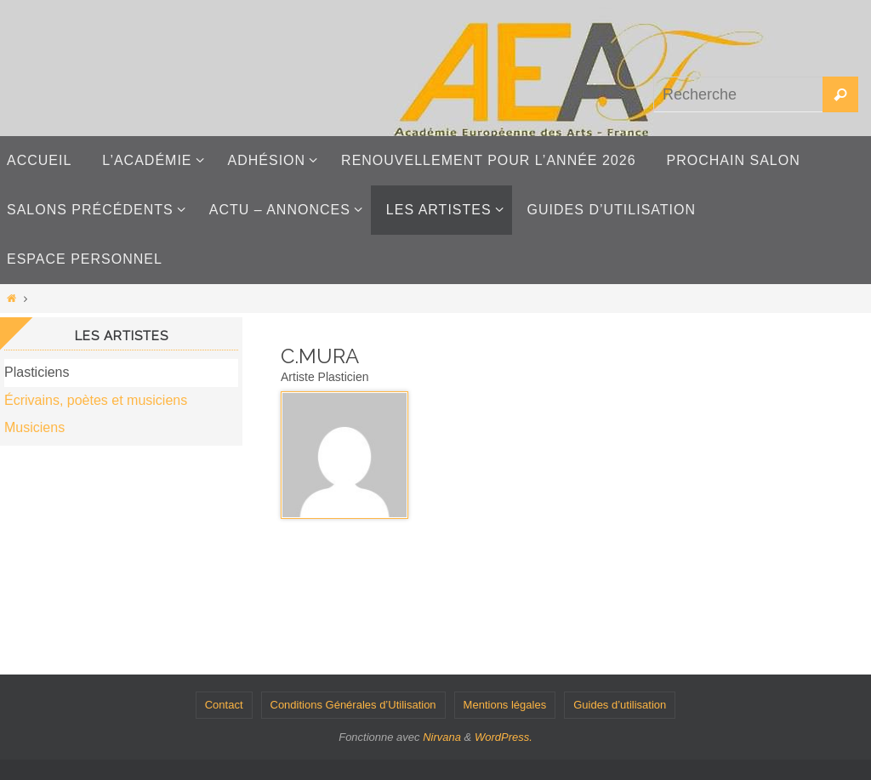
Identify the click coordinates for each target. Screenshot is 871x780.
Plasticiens (36, 372)
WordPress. (503, 737)
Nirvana (442, 737)
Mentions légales (505, 704)
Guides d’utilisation (619, 704)
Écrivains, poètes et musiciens (95, 400)
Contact (224, 704)
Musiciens (34, 427)
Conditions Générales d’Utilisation (353, 704)
